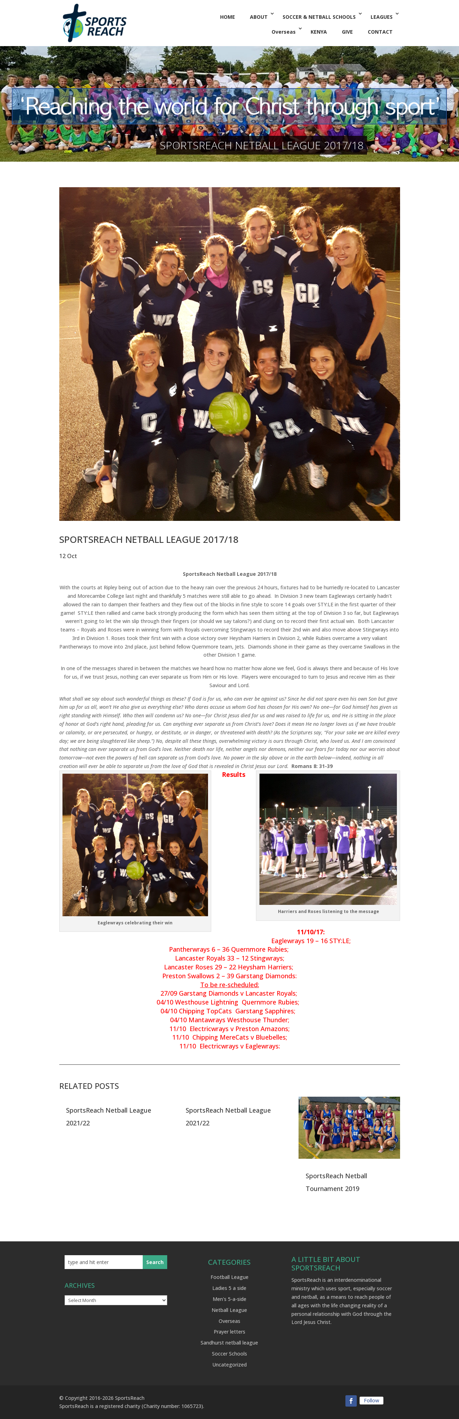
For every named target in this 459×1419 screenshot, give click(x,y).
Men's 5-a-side (229, 1299)
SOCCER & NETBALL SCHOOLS (319, 16)
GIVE (347, 31)
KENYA (319, 31)
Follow (371, 1400)
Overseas (284, 31)
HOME (227, 16)
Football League (229, 1277)
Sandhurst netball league (229, 1342)
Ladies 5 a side (229, 1288)
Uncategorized (229, 1364)
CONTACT (380, 31)
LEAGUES (382, 16)
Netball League (229, 1310)
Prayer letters (229, 1331)
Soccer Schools (229, 1353)
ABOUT (259, 16)
